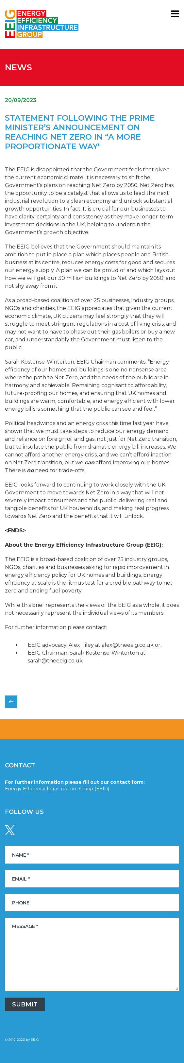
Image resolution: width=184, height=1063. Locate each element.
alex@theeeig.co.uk (128, 645)
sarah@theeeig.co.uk (55, 661)
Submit (25, 1004)
